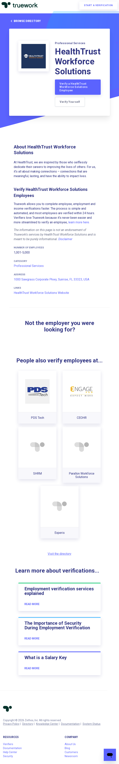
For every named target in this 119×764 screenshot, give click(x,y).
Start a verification (98, 5)
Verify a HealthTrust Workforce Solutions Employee (74, 87)
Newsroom (71, 756)
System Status (92, 723)
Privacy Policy (11, 723)
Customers (71, 752)
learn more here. (79, 222)
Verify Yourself (70, 101)
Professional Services (29, 266)
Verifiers (8, 744)
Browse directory (25, 21)
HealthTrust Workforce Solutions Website (41, 293)
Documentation (70, 723)
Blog (67, 748)
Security (8, 756)
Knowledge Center (47, 723)
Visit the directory (59, 554)
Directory (27, 723)
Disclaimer (65, 239)
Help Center (10, 752)
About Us (70, 744)
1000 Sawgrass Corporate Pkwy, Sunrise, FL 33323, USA (51, 279)
